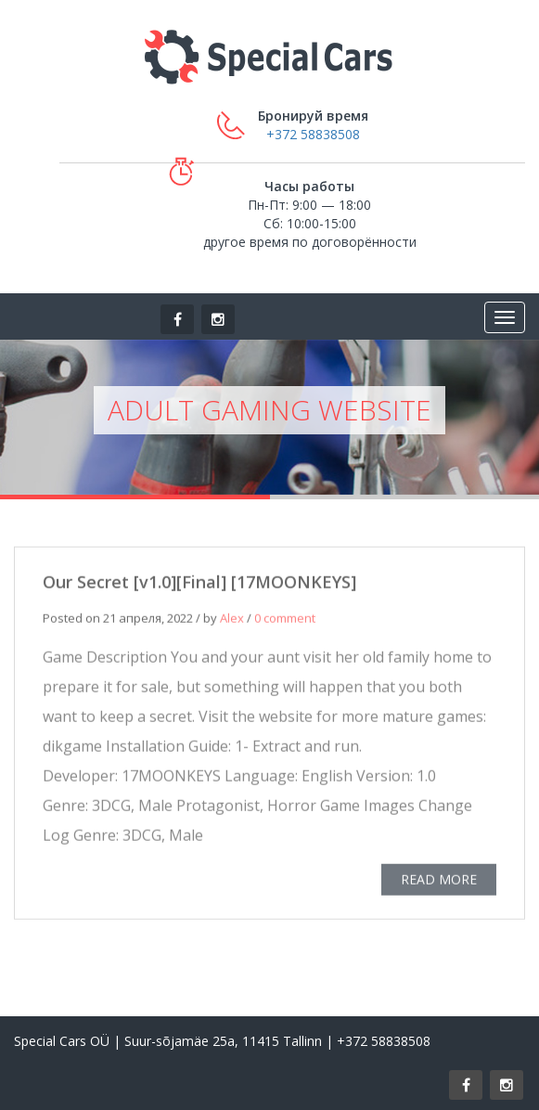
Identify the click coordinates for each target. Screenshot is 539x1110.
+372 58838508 (313, 134)
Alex (232, 619)
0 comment (284, 619)
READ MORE (439, 880)
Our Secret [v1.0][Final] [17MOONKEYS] (199, 583)
